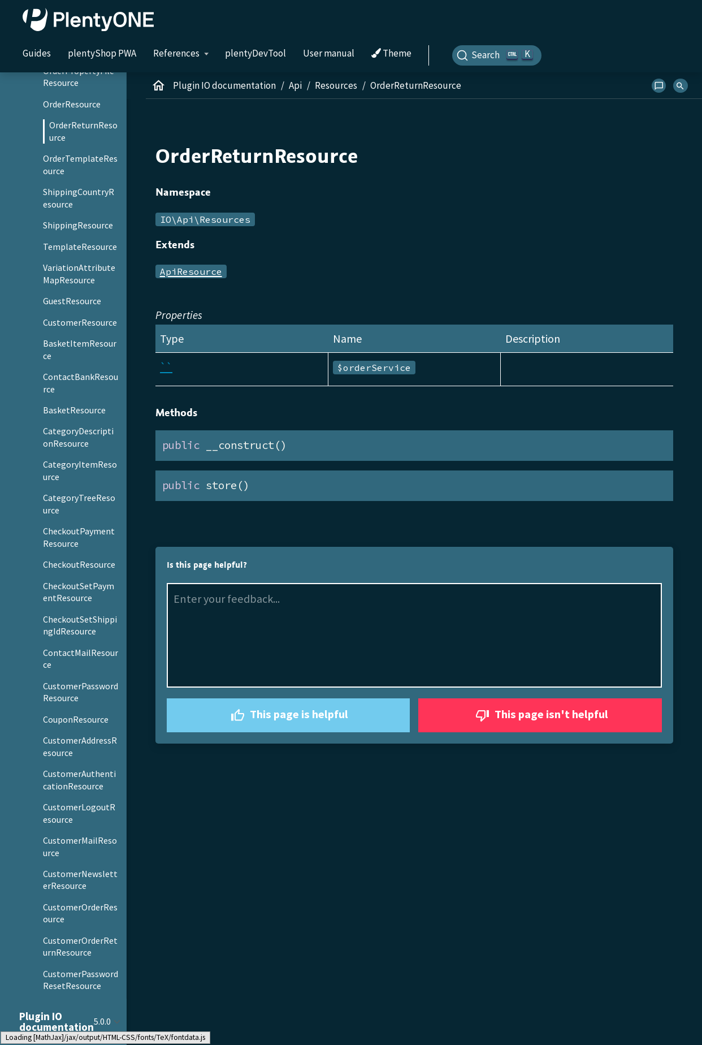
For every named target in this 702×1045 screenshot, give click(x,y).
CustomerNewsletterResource (80, 880)
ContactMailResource (80, 659)
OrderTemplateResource (80, 164)
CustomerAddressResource (80, 746)
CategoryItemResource (80, 470)
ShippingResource (78, 225)
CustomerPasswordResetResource (80, 980)
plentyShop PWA (102, 53)
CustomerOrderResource (80, 913)
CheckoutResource (79, 564)
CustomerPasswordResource (80, 692)
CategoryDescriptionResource (78, 437)
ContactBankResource (80, 383)
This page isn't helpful (540, 716)
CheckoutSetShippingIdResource (80, 625)
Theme (391, 53)
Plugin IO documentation (224, 85)
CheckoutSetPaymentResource (78, 592)
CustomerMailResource (80, 846)
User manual (328, 53)
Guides (37, 53)
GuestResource (72, 300)
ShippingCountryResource (78, 198)
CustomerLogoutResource (79, 813)
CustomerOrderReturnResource (80, 946)
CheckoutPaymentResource (79, 537)
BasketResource (74, 410)
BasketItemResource (79, 349)
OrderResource (72, 104)
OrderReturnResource (83, 131)
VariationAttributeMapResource (79, 274)
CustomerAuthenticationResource (79, 780)
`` (166, 367)
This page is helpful (288, 716)
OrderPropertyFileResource (78, 77)
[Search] (496, 55)
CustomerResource (80, 322)
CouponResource (76, 719)
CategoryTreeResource (79, 504)
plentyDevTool (255, 53)
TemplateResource (80, 246)
